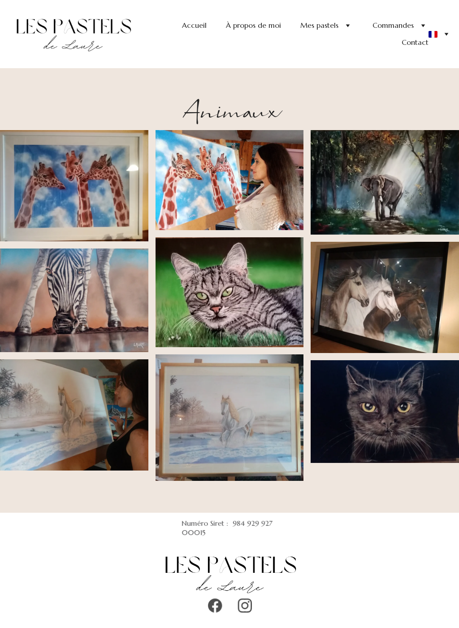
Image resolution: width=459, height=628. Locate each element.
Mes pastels (319, 25)
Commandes (393, 25)
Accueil (194, 25)
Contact (415, 42)
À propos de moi (253, 25)
